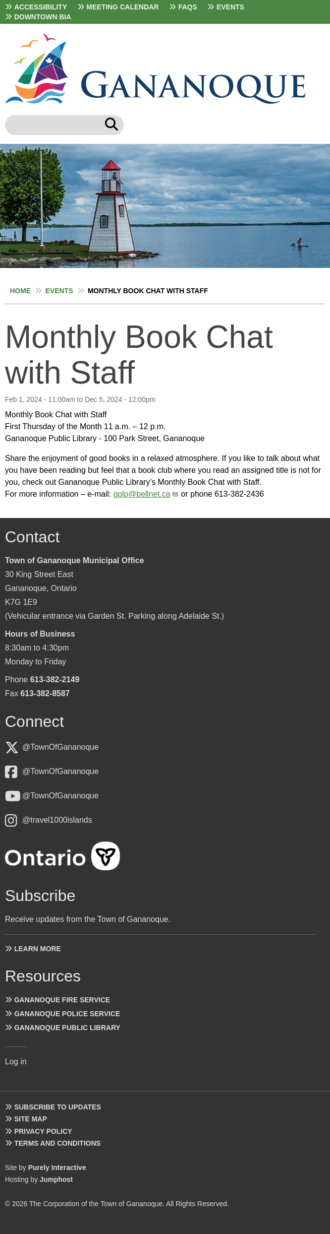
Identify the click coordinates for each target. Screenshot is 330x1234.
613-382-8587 (45, 693)
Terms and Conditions (57, 1143)
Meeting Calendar (122, 7)
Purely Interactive (57, 1167)
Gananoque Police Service (67, 1014)
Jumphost (56, 1179)
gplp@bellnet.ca (141, 494)
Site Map (30, 1119)
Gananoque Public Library (67, 1028)
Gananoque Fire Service (62, 1000)
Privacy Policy (43, 1131)
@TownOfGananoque (60, 747)
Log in (16, 1061)
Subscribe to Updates (57, 1107)
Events (230, 7)
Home (20, 291)
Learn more (37, 949)
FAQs (187, 7)
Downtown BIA (42, 17)
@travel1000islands (57, 820)
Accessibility (40, 7)
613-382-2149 (55, 679)
